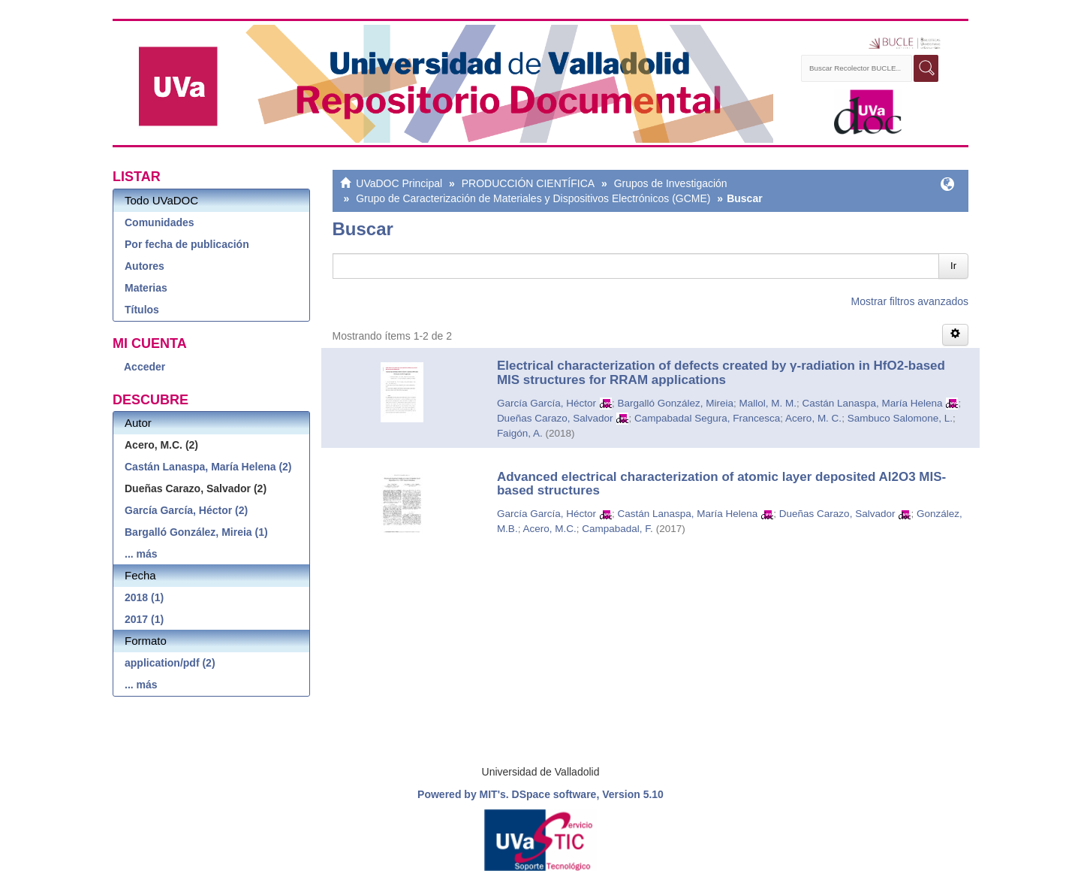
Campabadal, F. (617, 528)
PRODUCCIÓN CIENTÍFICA (528, 183)
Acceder (144, 367)
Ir (953, 265)
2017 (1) (144, 619)
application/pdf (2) (170, 663)
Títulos (142, 310)
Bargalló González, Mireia (675, 403)
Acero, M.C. (549, 528)
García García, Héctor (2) (186, 510)
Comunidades (159, 222)
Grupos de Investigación (670, 183)
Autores (144, 266)
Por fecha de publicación (187, 244)
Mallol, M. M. (768, 403)
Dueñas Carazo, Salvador (555, 418)
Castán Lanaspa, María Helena (872, 403)
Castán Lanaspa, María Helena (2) (208, 467)
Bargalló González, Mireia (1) (196, 532)
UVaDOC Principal (399, 183)
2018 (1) (144, 597)
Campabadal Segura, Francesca (707, 418)
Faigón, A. (520, 433)
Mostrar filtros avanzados (909, 301)
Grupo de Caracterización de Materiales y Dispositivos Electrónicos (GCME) (533, 198)
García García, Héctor (546, 403)
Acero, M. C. (813, 418)
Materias (146, 288)
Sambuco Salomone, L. (900, 418)
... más (141, 554)
